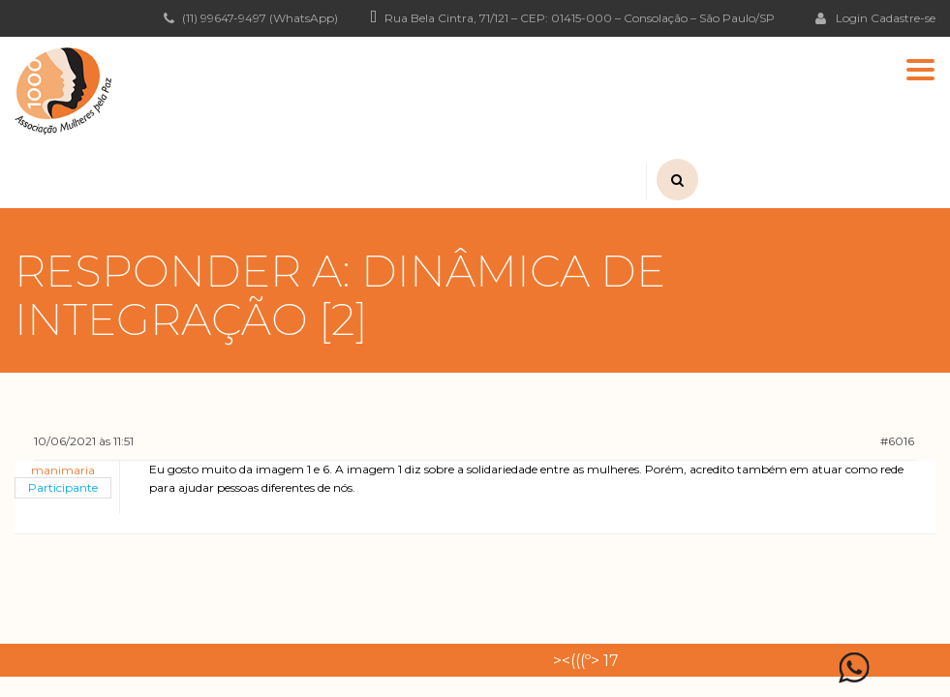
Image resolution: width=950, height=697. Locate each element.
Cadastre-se (903, 18)
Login (841, 17)
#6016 (897, 441)
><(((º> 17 (586, 661)
